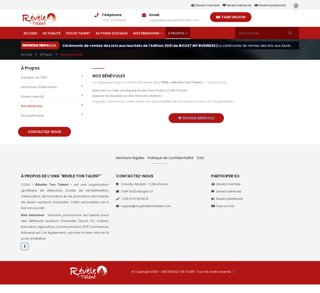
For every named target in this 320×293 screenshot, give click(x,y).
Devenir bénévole (237, 5)
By (234, 272)
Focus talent (78, 33)
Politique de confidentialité (170, 157)
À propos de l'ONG (52, 77)
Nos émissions (148, 33)
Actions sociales (112, 33)
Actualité (51, 33)
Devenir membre (205, 5)
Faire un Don (230, 17)
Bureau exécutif (52, 96)
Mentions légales (130, 157)
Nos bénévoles (52, 106)
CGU (200, 157)
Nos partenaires (52, 115)
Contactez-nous (40, 45)
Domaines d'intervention (52, 87)
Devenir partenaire (270, 5)
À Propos (178, 33)
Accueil (30, 33)
